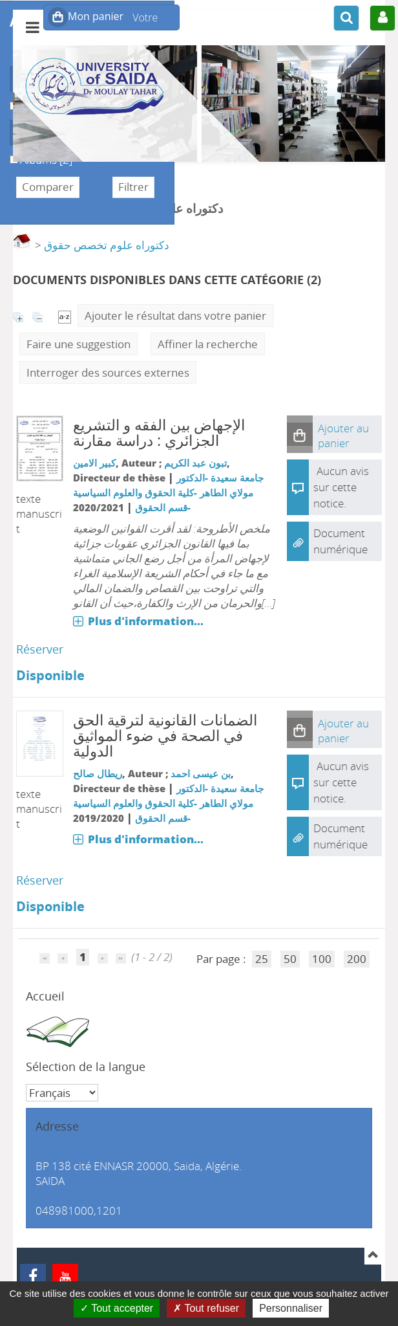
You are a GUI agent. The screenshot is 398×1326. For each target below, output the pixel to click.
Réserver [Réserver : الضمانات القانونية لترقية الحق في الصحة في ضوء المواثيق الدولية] (39, 880)
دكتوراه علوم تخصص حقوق (106, 245)
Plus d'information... (146, 620)
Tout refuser (206, 1308)
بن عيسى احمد (201, 773)
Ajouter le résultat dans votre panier (175, 315)
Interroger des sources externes (107, 372)
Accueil (45, 996)
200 (356, 958)
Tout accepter (116, 1308)
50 (290, 958)
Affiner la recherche (208, 344)
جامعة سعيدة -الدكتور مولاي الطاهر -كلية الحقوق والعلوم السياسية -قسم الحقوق (168, 492)
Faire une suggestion (78, 344)
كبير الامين (94, 462)
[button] (300, 434)
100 (321, 958)
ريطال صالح (97, 773)
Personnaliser (290, 1308)
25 (261, 958)
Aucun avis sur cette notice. (341, 487)
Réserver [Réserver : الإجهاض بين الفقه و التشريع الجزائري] (39, 649)
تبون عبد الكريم (195, 462)
